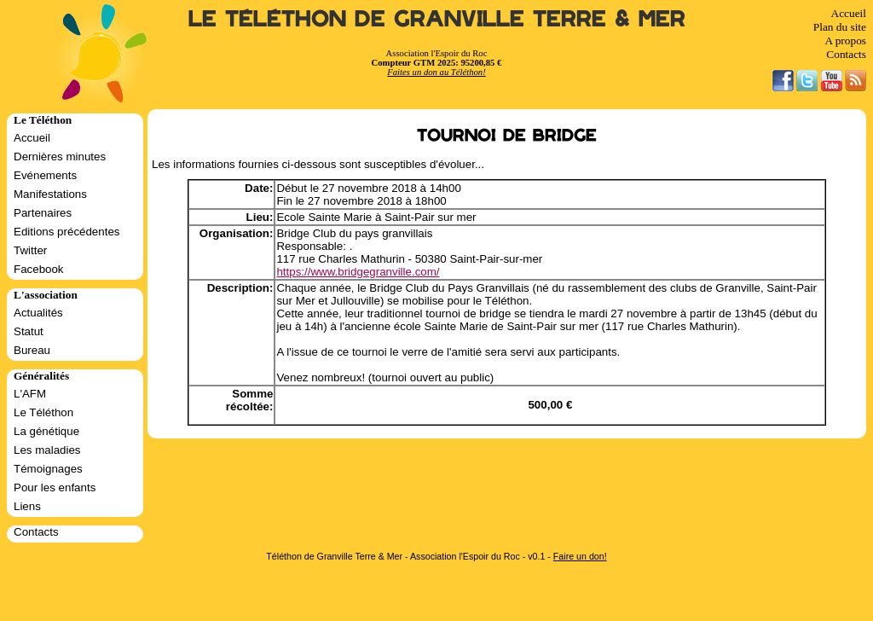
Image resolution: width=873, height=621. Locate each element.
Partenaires (43, 212)
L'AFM (30, 393)
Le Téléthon (43, 412)
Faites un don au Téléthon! (436, 72)
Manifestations (50, 194)
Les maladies (47, 450)
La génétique (46, 431)
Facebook (39, 269)
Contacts (846, 54)
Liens (27, 506)
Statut (28, 331)
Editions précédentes (66, 231)
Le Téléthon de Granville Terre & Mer (436, 19)
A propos (845, 40)
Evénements (45, 175)
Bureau (32, 350)
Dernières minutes (60, 156)
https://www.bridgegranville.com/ (357, 271)
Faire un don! (580, 556)
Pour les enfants (54, 487)
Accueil (848, 13)
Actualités (38, 312)
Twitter (30, 250)
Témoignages (48, 468)
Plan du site (839, 26)
